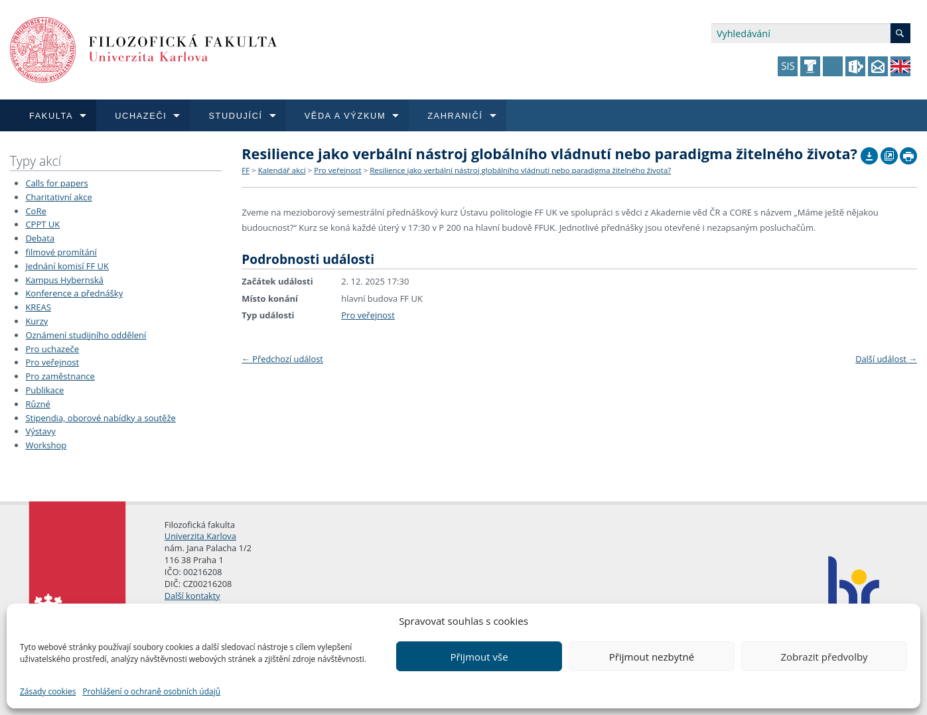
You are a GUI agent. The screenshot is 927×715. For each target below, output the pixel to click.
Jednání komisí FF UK (67, 266)
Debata (39, 238)
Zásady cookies (48, 691)
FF (246, 170)
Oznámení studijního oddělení (85, 335)
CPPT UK (42, 224)
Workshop (45, 445)
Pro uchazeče (52, 349)
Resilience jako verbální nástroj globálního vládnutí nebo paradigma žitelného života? (520, 170)
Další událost (886, 359)
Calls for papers (56, 183)
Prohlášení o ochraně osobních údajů (151, 691)
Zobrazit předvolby (823, 656)
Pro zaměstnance (60, 376)
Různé (37, 404)
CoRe (35, 211)
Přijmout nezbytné (651, 656)
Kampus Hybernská (64, 280)
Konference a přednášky (74, 293)
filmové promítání (60, 252)
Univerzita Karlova (200, 536)
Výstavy (40, 431)
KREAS (38, 307)
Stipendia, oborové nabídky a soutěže (100, 418)
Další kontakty (192, 596)
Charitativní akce (58, 197)
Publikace (44, 390)
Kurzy (36, 321)
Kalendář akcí (282, 170)
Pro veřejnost (52, 362)
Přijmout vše (479, 656)
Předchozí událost (282, 359)
